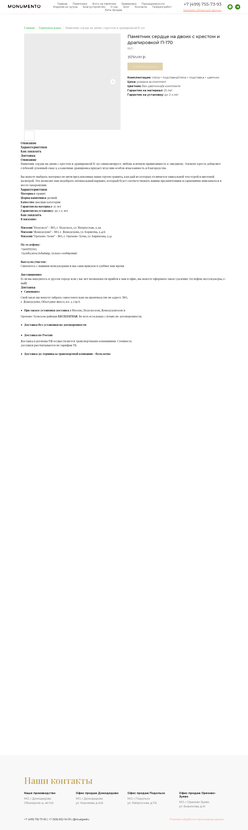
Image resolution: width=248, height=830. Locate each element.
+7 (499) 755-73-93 (202, 4)
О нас (114, 6)
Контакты (141, 6)
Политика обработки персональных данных (196, 819)
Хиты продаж (113, 10)
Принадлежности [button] (153, 3)
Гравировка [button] (128, 3)
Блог (126, 6)
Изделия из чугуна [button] (65, 6)
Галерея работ (162, 6)
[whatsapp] (230, 6)
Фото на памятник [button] (104, 3)
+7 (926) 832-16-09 (60, 819)
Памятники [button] (80, 3)
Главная (62, 3)
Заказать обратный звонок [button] (202, 10)
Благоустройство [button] (94, 6)
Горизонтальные (50, 28)
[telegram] (237, 6)
